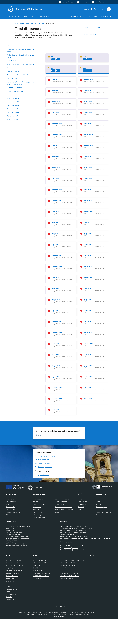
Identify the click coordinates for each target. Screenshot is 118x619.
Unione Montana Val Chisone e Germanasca (72, 560)
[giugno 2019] (81, 366)
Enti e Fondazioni (10, 509)
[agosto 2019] (81, 377)
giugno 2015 (88, 101)
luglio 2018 (55, 311)
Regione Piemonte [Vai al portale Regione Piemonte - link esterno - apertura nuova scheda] (11, 2)
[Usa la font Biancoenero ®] (66, 2)
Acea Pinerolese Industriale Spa (41, 573)
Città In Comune (92, 612)
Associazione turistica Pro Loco (68, 565)
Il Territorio (99, 504)
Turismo (57, 512)
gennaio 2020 (56, 410)
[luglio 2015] (49, 113)
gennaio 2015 (56, 79)
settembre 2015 (57, 123)
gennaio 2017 (56, 212)
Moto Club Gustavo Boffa (66, 578)
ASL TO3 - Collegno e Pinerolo (41, 576)
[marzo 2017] (49, 223)
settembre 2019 (57, 388)
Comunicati (81, 507)
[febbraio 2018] (81, 278)
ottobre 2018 (88, 322)
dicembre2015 (88, 134)
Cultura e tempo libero (39, 515)
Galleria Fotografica (101, 507)
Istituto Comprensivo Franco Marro (69, 576)
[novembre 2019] (49, 399)
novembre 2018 (57, 333)
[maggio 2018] (49, 300)
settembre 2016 (57, 190)
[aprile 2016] (81, 157)
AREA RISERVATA (58, 616)
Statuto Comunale (11, 581)
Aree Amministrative (11, 502)
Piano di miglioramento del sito (14, 565)
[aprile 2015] (81, 91)
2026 (84, 68)
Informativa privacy (11, 584)
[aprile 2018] (81, 289)
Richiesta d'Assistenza (12, 576)
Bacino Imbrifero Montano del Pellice (70, 563)
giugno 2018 (88, 300)
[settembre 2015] (49, 124)
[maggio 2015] (49, 102)
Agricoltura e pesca (38, 499)
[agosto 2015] (81, 113)
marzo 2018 (55, 289)
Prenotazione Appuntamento (14, 571)
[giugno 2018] (81, 300)
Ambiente (35, 502)
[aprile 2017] (81, 223)
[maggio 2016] (49, 168)
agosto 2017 (88, 245)
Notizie (80, 499)
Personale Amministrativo (13, 512)
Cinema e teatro (82, 502)
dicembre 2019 (88, 399)
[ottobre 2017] (81, 256)
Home (16, 23)
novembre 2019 (57, 399)
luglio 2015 (55, 112)
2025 (52, 68)
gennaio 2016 (56, 145)
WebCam (62, 571)
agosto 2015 (88, 112)
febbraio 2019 (88, 344)
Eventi (98, 499)
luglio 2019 (55, 377)
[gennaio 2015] (49, 80)
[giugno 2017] (81, 234)
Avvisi (79, 509)
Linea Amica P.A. (37, 578)
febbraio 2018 (88, 278)
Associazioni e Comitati (102, 515)
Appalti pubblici (37, 507)
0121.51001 (11, 528)
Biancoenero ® (65, 614)
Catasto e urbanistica (38, 512)
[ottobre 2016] (81, 190)
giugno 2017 (88, 234)
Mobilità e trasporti (60, 504)
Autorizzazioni (36, 509)
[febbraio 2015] (81, 80)
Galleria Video (99, 509)
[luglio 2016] (49, 179)
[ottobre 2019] (81, 388)
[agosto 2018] (81, 311)
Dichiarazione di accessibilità (13, 563)
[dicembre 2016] (81, 201)
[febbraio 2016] (81, 146)
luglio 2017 (55, 245)
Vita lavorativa (59, 515)
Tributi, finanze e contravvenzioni (64, 509)
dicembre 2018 (88, 333)
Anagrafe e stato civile (39, 504)
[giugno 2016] (81, 168)
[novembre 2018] (49, 333)
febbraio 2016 (88, 145)
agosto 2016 (88, 179)
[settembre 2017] (49, 256)
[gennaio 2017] (49, 212)
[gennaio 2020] (49, 410)
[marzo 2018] (49, 289)
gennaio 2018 (56, 278)
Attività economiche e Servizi (104, 512)
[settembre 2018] (49, 322)
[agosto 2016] (81, 179)
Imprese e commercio (61, 502)
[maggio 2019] (49, 366)
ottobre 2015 (88, 123)
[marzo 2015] (49, 91)
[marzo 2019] (49, 355)
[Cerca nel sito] (109, 9)
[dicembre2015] (81, 135)
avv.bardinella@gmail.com (71, 548)
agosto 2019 (88, 377)
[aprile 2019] (81, 355)
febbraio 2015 (88, 79)
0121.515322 (12, 530)
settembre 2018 (57, 322)
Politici (7, 515)
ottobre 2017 (88, 256)
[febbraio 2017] (81, 212)
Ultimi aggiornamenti (11, 594)
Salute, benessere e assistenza (63, 507)
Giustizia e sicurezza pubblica (63, 499)
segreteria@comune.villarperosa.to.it (19, 538)
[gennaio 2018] (49, 278)
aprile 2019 (87, 355)
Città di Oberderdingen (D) (40, 568)
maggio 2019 (56, 366)
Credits (8, 592)
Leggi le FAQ (9, 568)
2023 (52, 56)
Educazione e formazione (39, 517)
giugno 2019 (88, 366)
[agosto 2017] (81, 245)
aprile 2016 (87, 156)
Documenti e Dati (10, 507)
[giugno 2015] (81, 102)
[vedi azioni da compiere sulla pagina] (95, 27)
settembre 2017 (57, 256)
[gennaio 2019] (49, 344)
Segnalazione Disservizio (12, 573)
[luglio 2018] (49, 311)
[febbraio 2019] (81, 344)
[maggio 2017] (49, 234)
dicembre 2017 (88, 267)
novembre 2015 (57, 134)
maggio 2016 (56, 167)
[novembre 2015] (49, 135)
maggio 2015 (56, 101)
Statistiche (9, 597)
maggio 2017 (56, 234)
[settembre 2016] (49, 190)
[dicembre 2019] (81, 399)
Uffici (7, 504)
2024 (84, 56)
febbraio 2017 (88, 212)
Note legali (9, 586)
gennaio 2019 (56, 344)
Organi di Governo (11, 499)
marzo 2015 (55, 90)
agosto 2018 (88, 311)
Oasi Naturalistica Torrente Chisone (69, 573)
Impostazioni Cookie (11, 589)
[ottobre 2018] (81, 322)
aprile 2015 (87, 90)
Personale (41, 23)
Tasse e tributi (82, 504)
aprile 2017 (87, 223)
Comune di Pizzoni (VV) (39, 565)
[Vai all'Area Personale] (100, 2)
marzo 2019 (55, 355)
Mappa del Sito (10, 600)
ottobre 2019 (88, 388)
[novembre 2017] (49, 267)
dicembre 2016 (88, 201)
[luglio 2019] (49, 377)
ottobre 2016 (88, 190)
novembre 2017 (57, 267)
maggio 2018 (56, 300)
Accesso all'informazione (77, 16)
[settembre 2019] (49, 388)
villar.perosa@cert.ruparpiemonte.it (18, 536)
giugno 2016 (88, 167)
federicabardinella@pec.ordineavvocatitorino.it (75, 550)
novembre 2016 (57, 201)
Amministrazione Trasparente (28, 23)
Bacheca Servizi (10, 578)
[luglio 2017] (49, 245)
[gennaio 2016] (49, 146)
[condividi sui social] (87, 27)
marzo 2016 (55, 156)
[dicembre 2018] (81, 333)
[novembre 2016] (49, 201)
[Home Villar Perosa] (25, 9)
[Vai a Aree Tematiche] (82, 2)
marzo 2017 (55, 223)
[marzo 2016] (49, 157)
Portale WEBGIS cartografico (67, 568)
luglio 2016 (55, 179)
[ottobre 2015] (81, 124)
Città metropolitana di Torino (40, 563)
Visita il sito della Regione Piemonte (42, 560)
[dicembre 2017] (81, 267)
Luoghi (98, 502)
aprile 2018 (87, 289)
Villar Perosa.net (37, 571)
